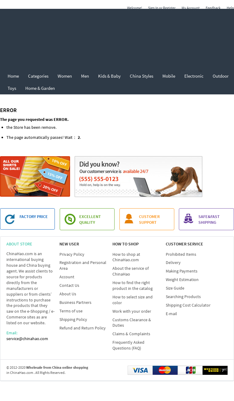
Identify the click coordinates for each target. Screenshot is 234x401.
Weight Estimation (182, 279)
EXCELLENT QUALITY (90, 219)
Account (66, 277)
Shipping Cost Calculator (188, 305)
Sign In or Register (162, 7)
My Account (191, 7)
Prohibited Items (181, 254)
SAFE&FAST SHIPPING (209, 219)
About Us (67, 294)
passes (56, 137)
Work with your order (131, 311)
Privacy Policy (71, 254)
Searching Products (183, 296)
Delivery (173, 262)
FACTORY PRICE (34, 216)
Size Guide (175, 288)
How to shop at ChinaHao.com (126, 257)
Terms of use (71, 311)
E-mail (171, 313)
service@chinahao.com (27, 338)
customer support (149, 219)
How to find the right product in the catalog (132, 285)
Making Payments (181, 271)
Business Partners (75, 302)
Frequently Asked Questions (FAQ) (128, 345)
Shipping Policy (73, 319)
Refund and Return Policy (82, 328)
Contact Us (69, 285)
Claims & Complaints (131, 333)
